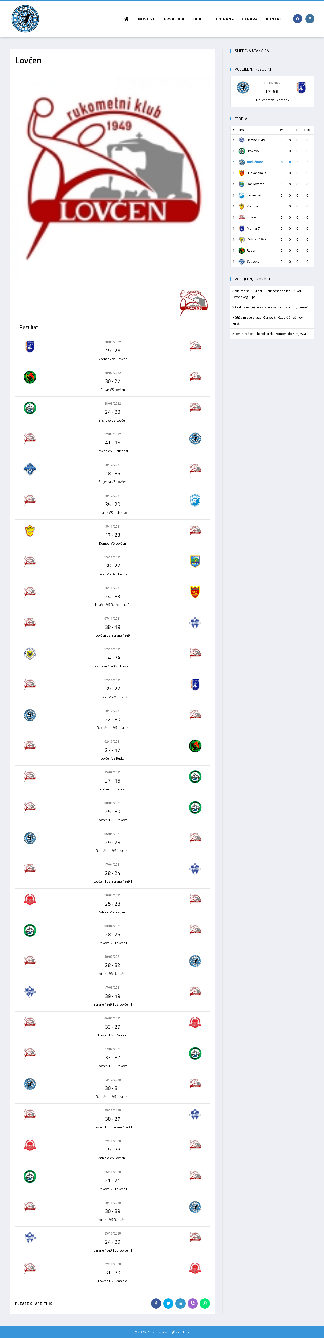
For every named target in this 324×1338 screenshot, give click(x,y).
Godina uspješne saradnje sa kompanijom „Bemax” (272, 307)
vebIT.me (183, 1332)
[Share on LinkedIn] (180, 1303)
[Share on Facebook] (156, 1303)
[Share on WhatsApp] (205, 1303)
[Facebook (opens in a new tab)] (297, 18)
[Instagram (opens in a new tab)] (309, 18)
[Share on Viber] (193, 1303)
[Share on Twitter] (168, 1303)
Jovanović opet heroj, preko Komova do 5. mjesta (270, 333)
